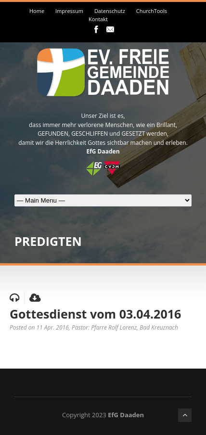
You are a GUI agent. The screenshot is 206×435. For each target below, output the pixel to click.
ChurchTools (151, 10)
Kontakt (98, 19)
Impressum (69, 10)
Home (36, 10)
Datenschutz (109, 10)
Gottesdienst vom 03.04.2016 (95, 314)
